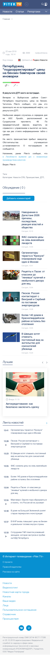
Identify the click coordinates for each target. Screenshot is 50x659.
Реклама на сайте (11, 572)
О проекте (7, 562)
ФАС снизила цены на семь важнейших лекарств (29, 467)
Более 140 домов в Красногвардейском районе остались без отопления (29, 478)
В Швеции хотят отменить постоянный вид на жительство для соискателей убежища (28, 456)
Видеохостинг (10, 587)
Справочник (9, 614)
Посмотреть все (14, 190)
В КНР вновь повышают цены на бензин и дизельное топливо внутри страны (29, 522)
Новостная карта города (16, 592)
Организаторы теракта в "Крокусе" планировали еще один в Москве (27, 431)
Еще (45, 11)
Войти (45, 4)
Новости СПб (19, 177)
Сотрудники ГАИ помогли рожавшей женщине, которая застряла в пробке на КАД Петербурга (28, 535)
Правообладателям (12, 567)
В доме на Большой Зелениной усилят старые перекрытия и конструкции (28, 512)
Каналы (7, 596)
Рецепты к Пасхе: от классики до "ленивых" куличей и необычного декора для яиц (29, 490)
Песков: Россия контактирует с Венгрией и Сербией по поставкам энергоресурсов (26, 443)
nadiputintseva (41, 53)
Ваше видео (9, 601)
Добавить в (32, 60)
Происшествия (32, 177)
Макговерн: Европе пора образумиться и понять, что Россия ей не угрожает (29, 501)
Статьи (20, 11)
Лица (5, 605)
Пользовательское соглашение (19, 610)
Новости (7, 11)
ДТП (42, 177)
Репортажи (33, 11)
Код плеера (8, 60)
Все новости (45, 423)
